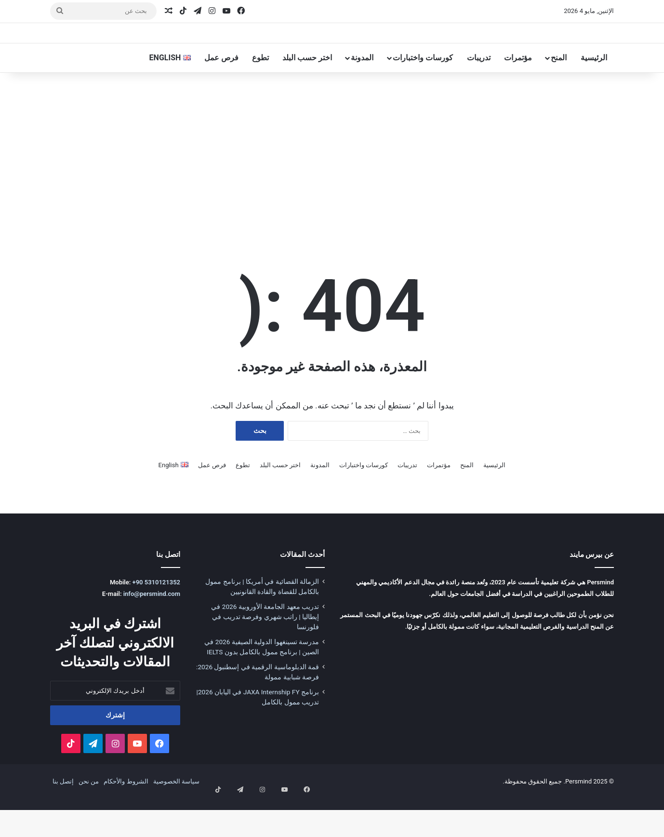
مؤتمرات (518, 95)
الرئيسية (594, 95)
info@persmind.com (151, 631)
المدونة (362, 95)
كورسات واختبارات (423, 95)
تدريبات (479, 95)
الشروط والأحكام (126, 819)
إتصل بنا (63, 819)
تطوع (260, 95)
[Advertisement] (332, 197)
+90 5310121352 (157, 620)
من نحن (89, 819)
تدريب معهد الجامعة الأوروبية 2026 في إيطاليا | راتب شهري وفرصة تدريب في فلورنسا (265, 655)
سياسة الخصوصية (176, 819)
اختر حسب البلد (307, 95)
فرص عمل (221, 95)
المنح (559, 95)
